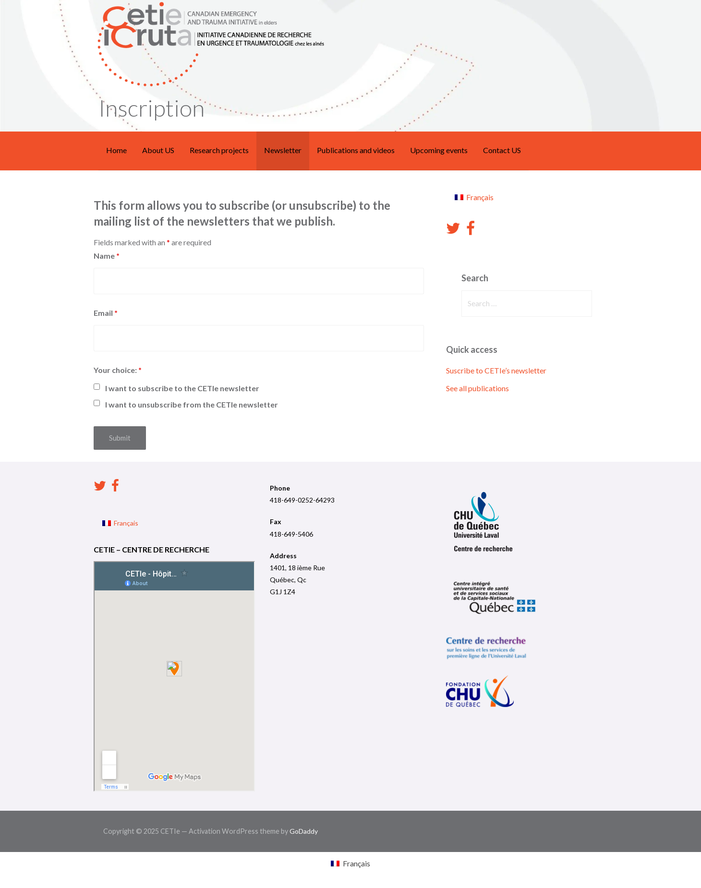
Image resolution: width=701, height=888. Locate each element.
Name (107, 255)
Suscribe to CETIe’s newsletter (496, 370)
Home (116, 150)
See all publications (477, 388)
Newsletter (283, 150)
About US (158, 150)
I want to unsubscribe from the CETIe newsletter (191, 404)
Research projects (219, 150)
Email (106, 312)
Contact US (502, 150)
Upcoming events (439, 150)
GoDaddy (304, 831)
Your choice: (118, 369)
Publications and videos (356, 150)
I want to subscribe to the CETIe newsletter (182, 388)
